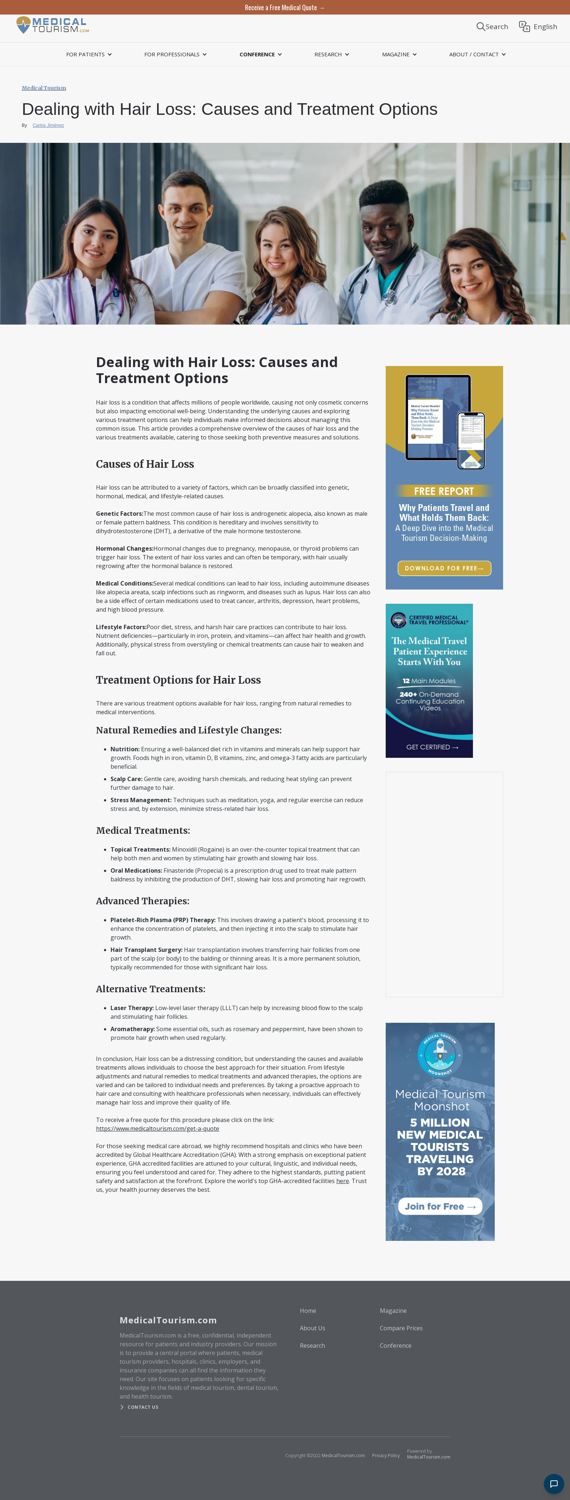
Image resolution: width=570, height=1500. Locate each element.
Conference (396, 1346)
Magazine (393, 1311)
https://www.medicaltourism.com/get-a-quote (157, 1129)
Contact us (143, 1407)
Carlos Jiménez (48, 125)
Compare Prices (401, 1328)
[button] (88, 54)
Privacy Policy (386, 1455)
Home (308, 1311)
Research (312, 1346)
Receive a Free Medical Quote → (285, 7)
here (342, 1181)
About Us (312, 1328)
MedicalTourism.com (343, 1455)
